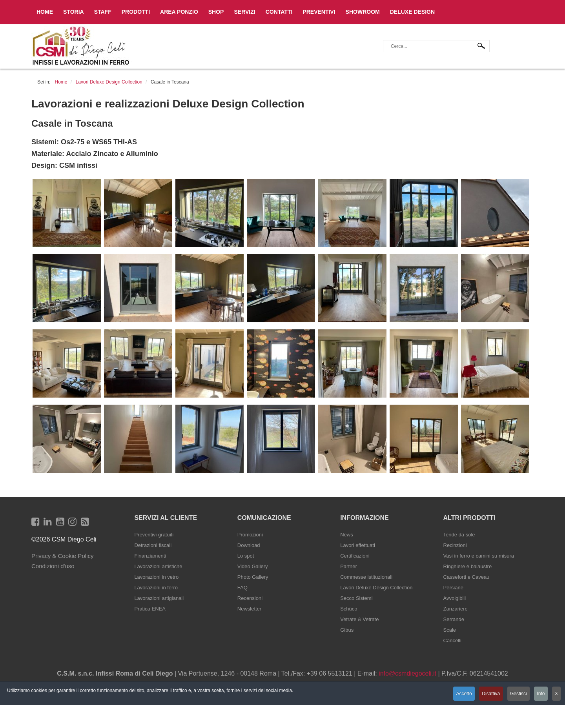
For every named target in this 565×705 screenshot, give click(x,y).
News (346, 535)
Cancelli (452, 640)
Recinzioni (455, 545)
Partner (348, 566)
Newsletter (249, 609)
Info (539, 694)
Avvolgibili (454, 598)
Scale (449, 630)
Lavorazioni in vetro (156, 577)
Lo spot (245, 556)
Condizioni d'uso (53, 566)
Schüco (348, 609)
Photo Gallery (252, 577)
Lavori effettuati (357, 545)
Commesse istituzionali (366, 577)
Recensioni (249, 598)
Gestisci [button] (515, 694)
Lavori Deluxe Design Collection (376, 588)
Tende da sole (459, 535)
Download (248, 545)
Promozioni (250, 535)
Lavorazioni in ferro (156, 588)
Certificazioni (354, 556)
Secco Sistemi (356, 598)
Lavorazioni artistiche (158, 566)
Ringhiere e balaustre (467, 566)
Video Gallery (252, 566)
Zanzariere (455, 609)
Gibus (347, 630)
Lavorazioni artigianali (159, 598)
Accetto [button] (458, 694)
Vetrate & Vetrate (359, 619)
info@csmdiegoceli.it (407, 673)
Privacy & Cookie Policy (62, 555)
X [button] (556, 694)
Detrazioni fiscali (152, 545)
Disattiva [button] (487, 694)
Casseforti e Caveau (466, 577)
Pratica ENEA (149, 609)
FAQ (242, 588)
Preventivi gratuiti (153, 535)
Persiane (453, 588)
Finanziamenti (150, 556)
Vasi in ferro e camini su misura (478, 556)
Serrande (453, 619)
